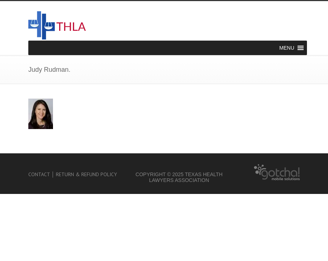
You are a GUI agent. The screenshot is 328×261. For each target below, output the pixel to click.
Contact (39, 174)
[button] (286, 48)
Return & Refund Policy (86, 174)
